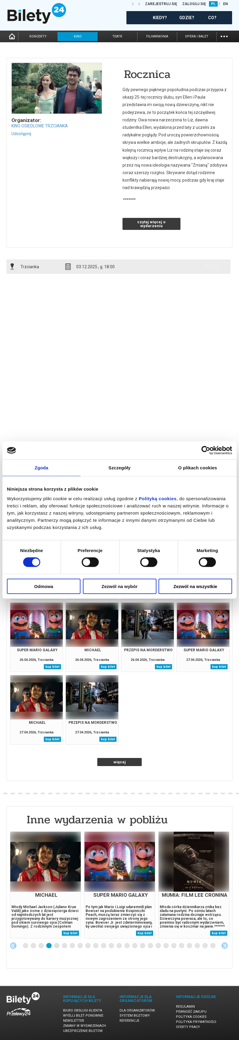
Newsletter (73, 1021)
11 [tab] (104, 946)
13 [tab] (119, 946)
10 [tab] (96, 946)
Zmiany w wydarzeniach (84, 1026)
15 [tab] (135, 946)
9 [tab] (88, 946)
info (212, 266)
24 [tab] (205, 946)
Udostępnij (21, 133)
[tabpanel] (45, 884)
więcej (119, 762)
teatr (117, 36)
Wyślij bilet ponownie (83, 1016)
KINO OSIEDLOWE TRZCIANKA (39, 125)
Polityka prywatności (196, 1022)
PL (213, 4)
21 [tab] (182, 946)
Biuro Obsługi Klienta (82, 1010)
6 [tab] (65, 946)
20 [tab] (174, 946)
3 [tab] (41, 946)
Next (224, 945)
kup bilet (52, 667)
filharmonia (157, 36)
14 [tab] (127, 946)
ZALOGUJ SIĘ (194, 4)
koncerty (38, 36)
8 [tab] (80, 946)
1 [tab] (26, 946)
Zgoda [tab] (41, 467)
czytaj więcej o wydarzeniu (151, 224)
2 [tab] (34, 946)
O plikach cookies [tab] (197, 467)
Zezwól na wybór (119, 586)
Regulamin (185, 1007)
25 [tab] (213, 946)
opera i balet (196, 36)
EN (225, 4)
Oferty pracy (188, 1027)
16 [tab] (143, 946)
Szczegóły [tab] (119, 467)
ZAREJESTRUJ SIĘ (161, 4)
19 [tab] (166, 946)
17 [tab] (151, 946)
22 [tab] (190, 946)
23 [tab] (198, 946)
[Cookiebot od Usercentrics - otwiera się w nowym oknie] (206, 450)
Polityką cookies (158, 498)
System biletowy (135, 1016)
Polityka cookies (191, 1017)
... (224, 36)
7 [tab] (73, 946)
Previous (13, 945)
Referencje (129, 1021)
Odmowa (43, 586)
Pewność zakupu (191, 1012)
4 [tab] (49, 946)
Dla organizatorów (137, 1010)
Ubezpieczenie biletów (83, 1031)
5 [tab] (57, 946)
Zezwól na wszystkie (195, 586)
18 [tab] (159, 946)
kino (78, 36)
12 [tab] (112, 946)
